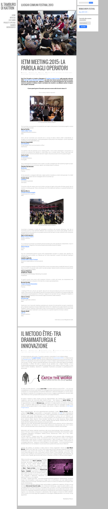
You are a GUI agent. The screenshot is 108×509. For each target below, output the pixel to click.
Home (14, 15)
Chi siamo (12, 20)
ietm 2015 (53, 72)
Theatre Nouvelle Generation (29, 284)
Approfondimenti (43, 350)
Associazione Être (58, 358)
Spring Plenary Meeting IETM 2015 (34, 80)
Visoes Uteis (24, 156)
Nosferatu (24, 168)
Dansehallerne (25, 143)
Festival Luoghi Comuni (52, 78)
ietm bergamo (59, 72)
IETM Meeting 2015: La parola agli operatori (44, 65)
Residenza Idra (27, 359)
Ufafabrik (23, 179)
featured (48, 72)
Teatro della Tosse (26, 131)
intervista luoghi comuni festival (28, 73)
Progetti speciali (10, 22)
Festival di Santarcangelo (28, 192)
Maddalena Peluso (33, 350)
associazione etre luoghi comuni (61, 350)
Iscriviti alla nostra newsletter (85, 19)
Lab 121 (23, 312)
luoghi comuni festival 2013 (42, 73)
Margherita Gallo (33, 72)
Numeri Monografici (11, 26)
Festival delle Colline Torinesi (29, 259)
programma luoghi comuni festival (48, 351)
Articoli (13, 17)
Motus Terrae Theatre (27, 236)
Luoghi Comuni (36, 358)
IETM (60, 413)
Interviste (42, 72)
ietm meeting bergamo (67, 72)
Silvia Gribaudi (25, 246)
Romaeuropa (24, 298)
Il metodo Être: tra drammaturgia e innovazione (41, 340)
